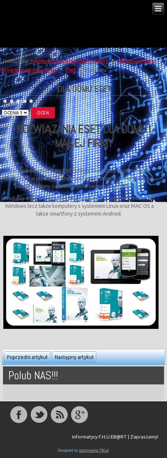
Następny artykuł (74, 357)
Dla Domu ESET (84, 89)
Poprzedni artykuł (27, 357)
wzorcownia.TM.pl (94, 450)
